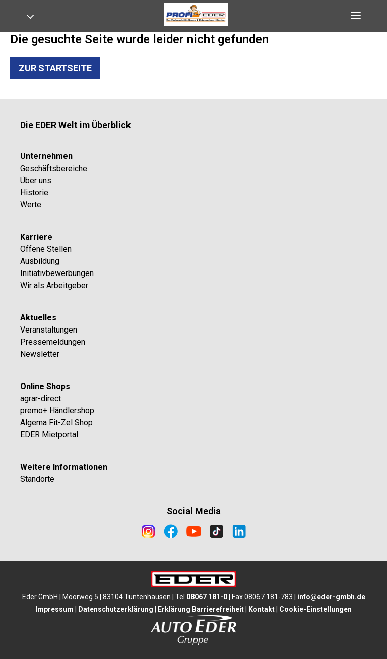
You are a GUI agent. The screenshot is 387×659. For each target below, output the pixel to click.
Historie (34, 192)
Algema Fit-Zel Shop (56, 422)
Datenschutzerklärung (115, 609)
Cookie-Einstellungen (315, 609)
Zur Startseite (55, 68)
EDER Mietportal (49, 435)
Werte (30, 204)
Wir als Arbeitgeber (54, 285)
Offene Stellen (46, 249)
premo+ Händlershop (57, 410)
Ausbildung (39, 261)
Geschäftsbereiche (53, 168)
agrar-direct (40, 398)
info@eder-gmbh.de (331, 597)
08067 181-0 (206, 597)
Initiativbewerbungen (57, 273)
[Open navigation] (33, 19)
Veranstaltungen (48, 330)
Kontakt (261, 609)
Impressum (54, 609)
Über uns (35, 180)
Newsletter (39, 354)
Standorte (37, 479)
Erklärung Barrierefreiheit (201, 609)
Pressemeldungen (52, 342)
